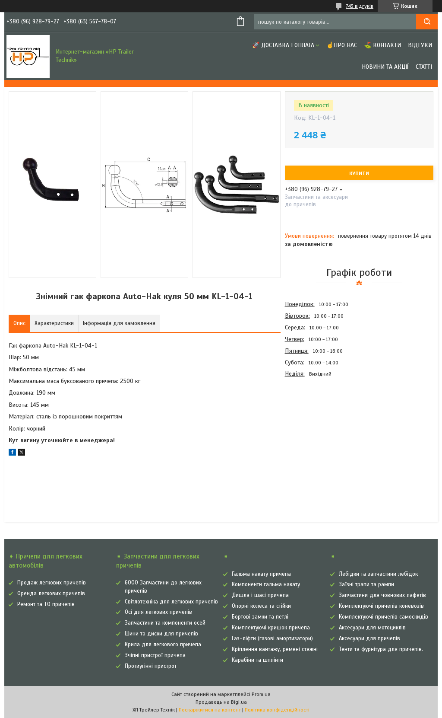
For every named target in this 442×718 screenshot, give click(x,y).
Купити (359, 173)
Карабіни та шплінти (257, 660)
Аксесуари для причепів (369, 638)
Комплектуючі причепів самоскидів (383, 616)
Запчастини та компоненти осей (165, 622)
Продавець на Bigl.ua (221, 702)
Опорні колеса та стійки (261, 606)
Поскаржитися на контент (210, 710)
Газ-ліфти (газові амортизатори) (272, 638)
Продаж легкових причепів (51, 582)
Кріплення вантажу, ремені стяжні (275, 649)
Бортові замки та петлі (260, 616)
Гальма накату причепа (261, 574)
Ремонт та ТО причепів (46, 604)
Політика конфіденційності (277, 710)
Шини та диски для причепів (161, 633)
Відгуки (420, 45)
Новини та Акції (385, 66)
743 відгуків (359, 6)
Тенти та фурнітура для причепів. (381, 649)
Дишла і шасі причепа (260, 595)
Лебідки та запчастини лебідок (378, 574)
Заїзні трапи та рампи (366, 584)
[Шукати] (427, 21)
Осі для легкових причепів (158, 612)
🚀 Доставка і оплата (283, 45)
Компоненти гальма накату (266, 584)
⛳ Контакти (382, 45)
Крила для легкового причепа (163, 644)
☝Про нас (341, 45)
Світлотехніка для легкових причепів (171, 601)
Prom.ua (261, 694)
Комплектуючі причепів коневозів (381, 606)
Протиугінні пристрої (150, 666)
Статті (424, 66)
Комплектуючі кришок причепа (271, 627)
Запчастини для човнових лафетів (382, 595)
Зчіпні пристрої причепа (155, 655)
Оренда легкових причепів (51, 593)
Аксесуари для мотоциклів (372, 627)
